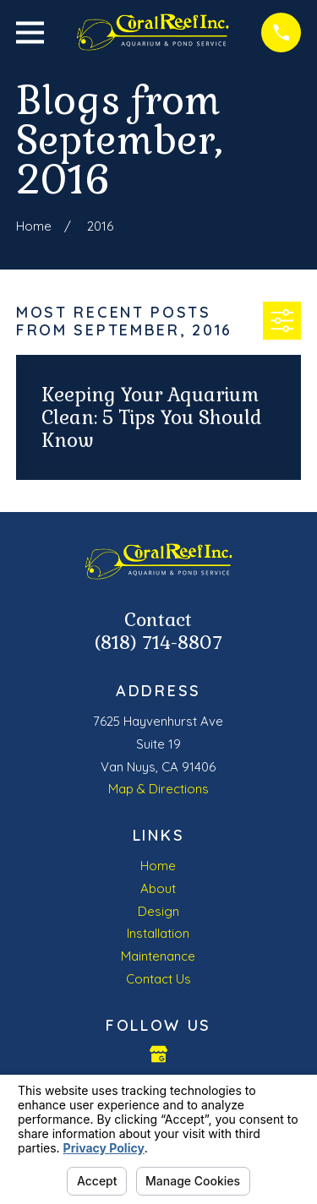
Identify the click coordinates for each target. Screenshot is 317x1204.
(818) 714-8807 (158, 642)
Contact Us (158, 979)
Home (158, 866)
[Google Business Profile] (158, 1054)
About (158, 888)
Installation (158, 933)
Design (158, 911)
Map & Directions (158, 789)
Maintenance (158, 956)
